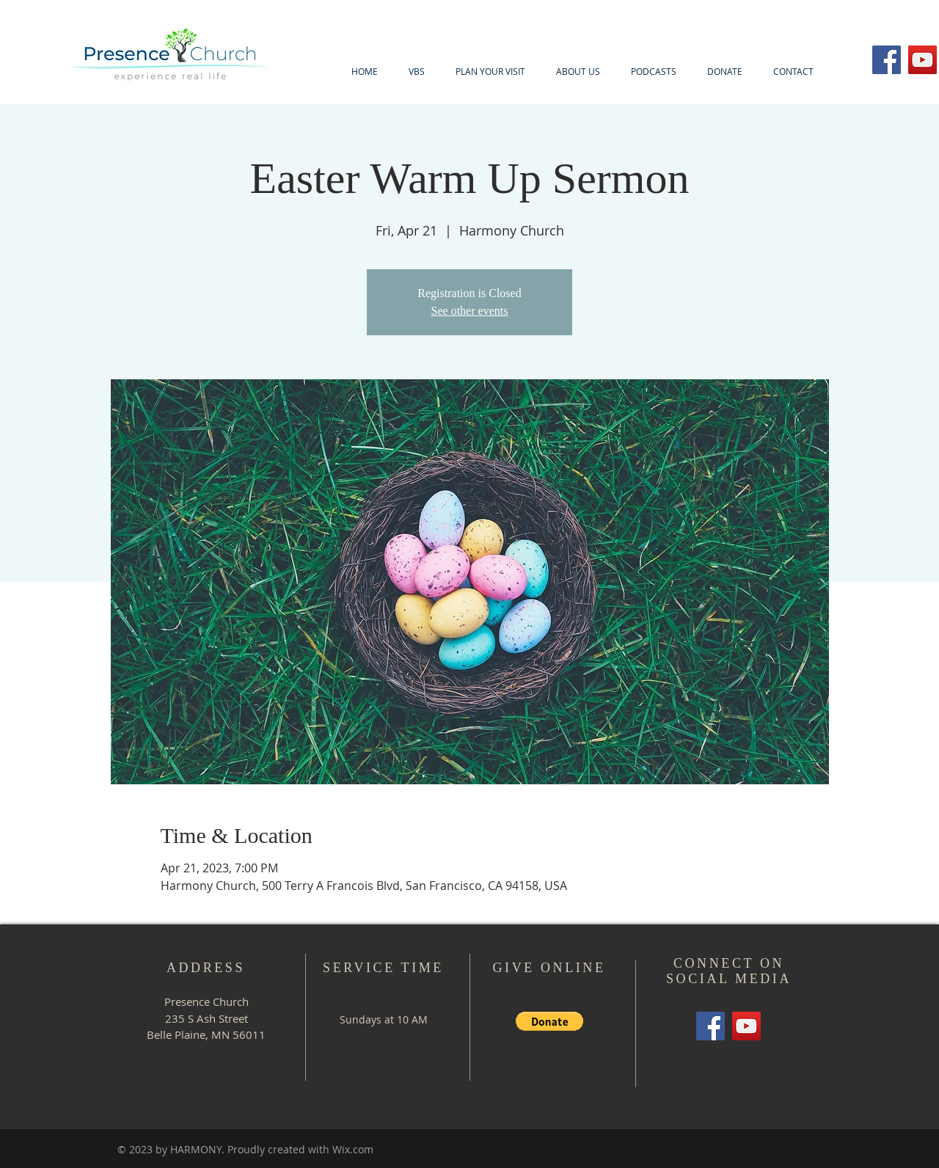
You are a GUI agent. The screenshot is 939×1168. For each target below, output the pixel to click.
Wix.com (352, 1149)
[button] (549, 1021)
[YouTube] (922, 59)
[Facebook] (886, 59)
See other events (469, 310)
